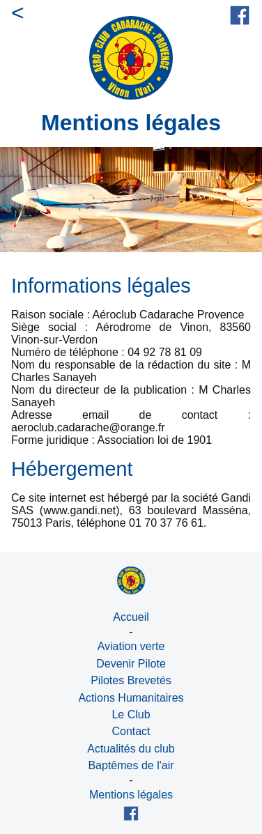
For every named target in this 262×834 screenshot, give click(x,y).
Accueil (131, 617)
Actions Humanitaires (130, 698)
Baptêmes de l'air (131, 765)
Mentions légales (131, 795)
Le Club (130, 714)
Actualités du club (130, 749)
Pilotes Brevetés (131, 680)
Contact (130, 731)
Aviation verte (131, 646)
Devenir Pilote (131, 664)
